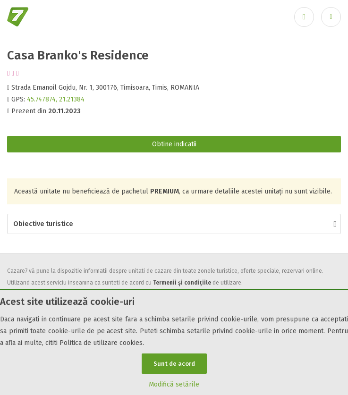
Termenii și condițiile (182, 282)
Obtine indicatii (174, 144)
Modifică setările (174, 384)
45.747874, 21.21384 (56, 99)
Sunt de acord (174, 363)
